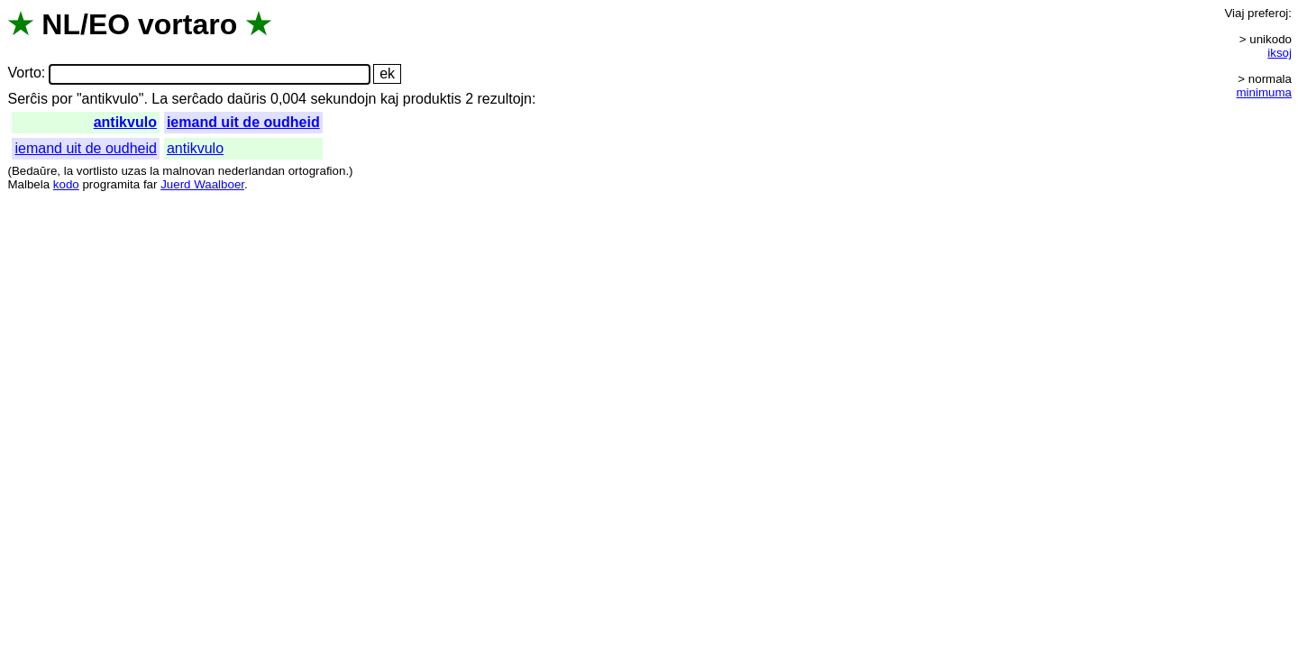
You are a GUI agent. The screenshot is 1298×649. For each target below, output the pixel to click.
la (68, 171)
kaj (389, 98)
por (61, 98)
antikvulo (125, 122)
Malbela (28, 184)
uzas (133, 171)
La (159, 98)
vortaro (187, 24)
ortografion (317, 171)
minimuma (1264, 92)
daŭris (247, 98)
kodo (66, 184)
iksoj (1279, 52)
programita (111, 184)
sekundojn (343, 98)
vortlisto (97, 171)
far (150, 184)
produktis (432, 98)
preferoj (1268, 13)
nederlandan (251, 171)
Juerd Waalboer (202, 184)
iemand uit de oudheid (243, 122)
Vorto (24, 73)
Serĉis (27, 98)
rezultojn (505, 98)
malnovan (188, 171)
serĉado (198, 98)
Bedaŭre (34, 171)
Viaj (1234, 13)
